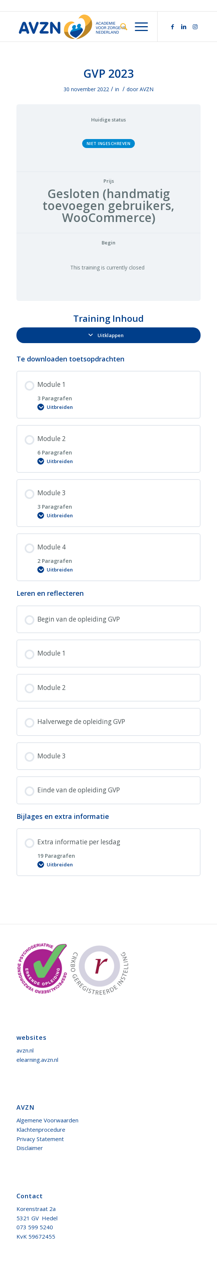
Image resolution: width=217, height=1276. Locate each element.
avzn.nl (25, 1050)
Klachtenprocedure (40, 1129)
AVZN (147, 89)
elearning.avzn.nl (37, 1059)
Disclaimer (29, 1148)
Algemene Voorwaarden (47, 1120)
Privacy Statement (40, 1139)
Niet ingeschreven (109, 143)
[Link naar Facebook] (172, 27)
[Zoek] (120, 26)
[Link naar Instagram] (195, 27)
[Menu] (137, 26)
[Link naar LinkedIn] (183, 27)
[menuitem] (120, 26)
